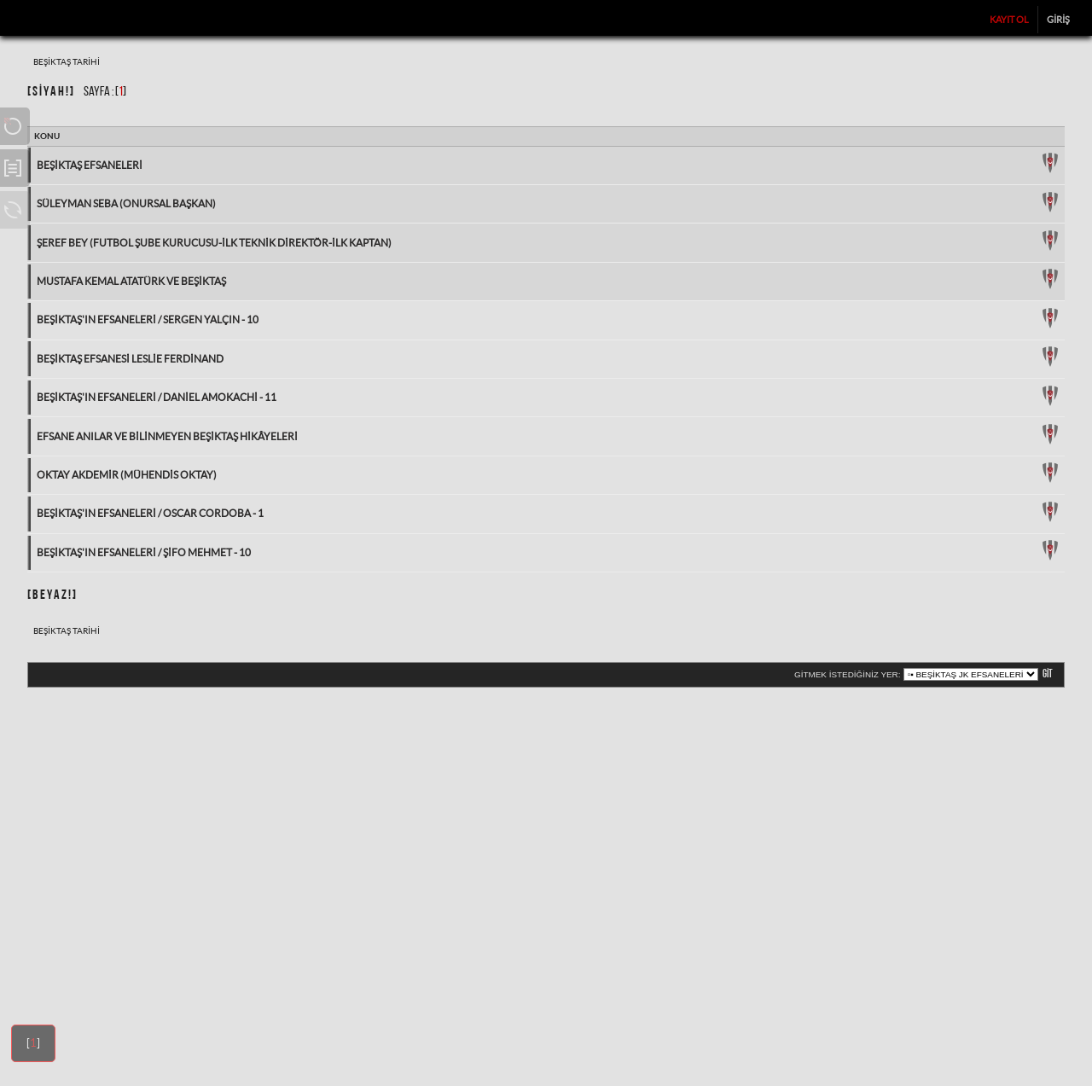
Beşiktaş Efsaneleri (89, 165)
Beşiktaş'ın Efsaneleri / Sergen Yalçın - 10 (147, 319)
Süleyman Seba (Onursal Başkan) (126, 203)
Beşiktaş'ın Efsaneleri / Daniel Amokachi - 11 (156, 397)
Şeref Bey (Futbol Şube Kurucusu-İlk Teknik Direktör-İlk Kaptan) (214, 242)
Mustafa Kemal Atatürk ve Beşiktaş (131, 281)
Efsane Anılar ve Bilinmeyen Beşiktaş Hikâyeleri (167, 436)
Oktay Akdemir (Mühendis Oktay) (127, 474)
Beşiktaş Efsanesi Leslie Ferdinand (130, 358)
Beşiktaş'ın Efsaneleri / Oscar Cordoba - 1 (150, 513)
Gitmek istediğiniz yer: (847, 674)
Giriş (1058, 20)
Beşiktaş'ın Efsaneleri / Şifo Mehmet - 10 (144, 552)
